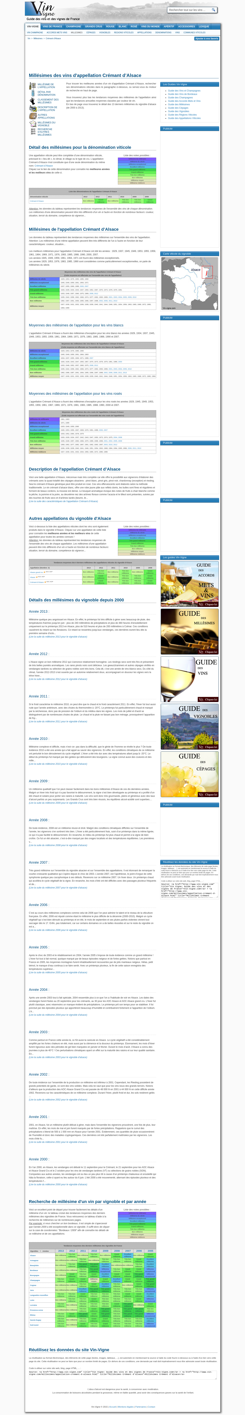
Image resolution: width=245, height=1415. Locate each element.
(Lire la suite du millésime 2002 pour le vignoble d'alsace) (58, 1099)
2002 (101, 301)
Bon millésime (60, 1255)
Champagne (35, 1280)
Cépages (91, 33)
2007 (86, 286)
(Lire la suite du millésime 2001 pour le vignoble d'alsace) (58, 1142)
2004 (120, 297)
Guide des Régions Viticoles (182, 114)
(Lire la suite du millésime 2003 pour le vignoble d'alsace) (58, 1057)
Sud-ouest (34, 1325)
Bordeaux (34, 1270)
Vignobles (104, 33)
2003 (115, 297)
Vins (177, 33)
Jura (32, 1290)
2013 (115, 301)
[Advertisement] (123, 57)
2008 (91, 293)
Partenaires (140, 1407)
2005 (125, 297)
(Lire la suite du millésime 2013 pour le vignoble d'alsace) (58, 636)
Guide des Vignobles (178, 111)
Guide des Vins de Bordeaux (182, 94)
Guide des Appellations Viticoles (184, 118)
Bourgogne (34, 1275)
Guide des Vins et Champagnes (184, 90)
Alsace (32, 577)
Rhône (32, 1315)
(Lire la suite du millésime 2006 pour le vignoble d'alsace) (58, 930)
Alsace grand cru (36, 572)
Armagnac (34, 1260)
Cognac (33, 1285)
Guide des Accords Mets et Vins (184, 101)
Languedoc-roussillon (39, 1295)
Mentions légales (126, 1407)
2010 (134, 297)
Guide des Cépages (178, 108)
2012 (96, 293)
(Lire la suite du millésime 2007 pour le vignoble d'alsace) (58, 887)
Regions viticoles (123, 33)
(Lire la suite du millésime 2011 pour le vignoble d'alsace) (58, 721)
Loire (32, 1300)
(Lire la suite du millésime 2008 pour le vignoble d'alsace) (58, 845)
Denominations (163, 33)
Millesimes (76, 33)
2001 (110, 297)
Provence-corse (36, 1310)
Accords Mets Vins (57, 33)
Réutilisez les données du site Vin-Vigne (69, 1349)
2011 (110, 301)
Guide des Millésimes (179, 104)
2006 (106, 301)
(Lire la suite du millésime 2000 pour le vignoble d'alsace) (58, 1184)
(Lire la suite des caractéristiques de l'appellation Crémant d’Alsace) (63, 501)
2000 (82, 286)
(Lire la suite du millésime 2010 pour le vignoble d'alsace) (58, 764)
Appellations (144, 33)
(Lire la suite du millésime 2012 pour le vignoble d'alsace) (58, 679)
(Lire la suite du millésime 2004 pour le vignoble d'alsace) (58, 1015)
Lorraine (33, 1305)
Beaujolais (34, 1265)
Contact (151, 1407)
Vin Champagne (35, 33)
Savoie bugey (35, 1320)
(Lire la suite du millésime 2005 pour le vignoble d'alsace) (58, 972)
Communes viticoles (194, 33)
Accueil (112, 1407)
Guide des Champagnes (180, 97)
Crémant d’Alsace (44, 165)
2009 (130, 297)
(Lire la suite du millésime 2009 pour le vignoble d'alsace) (58, 803)
